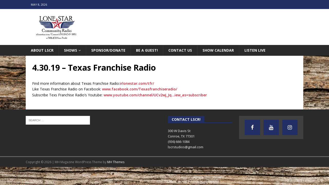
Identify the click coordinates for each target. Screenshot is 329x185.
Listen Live (255, 50)
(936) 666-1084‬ (178, 141)
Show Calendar (218, 50)
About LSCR (42, 50)
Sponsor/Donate (108, 50)
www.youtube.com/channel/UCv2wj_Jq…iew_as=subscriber (155, 94)
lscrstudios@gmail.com (185, 147)
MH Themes (115, 162)
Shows (70, 50)
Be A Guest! (147, 50)
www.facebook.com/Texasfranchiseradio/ (139, 89)
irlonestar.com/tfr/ (137, 83)
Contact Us (180, 50)
